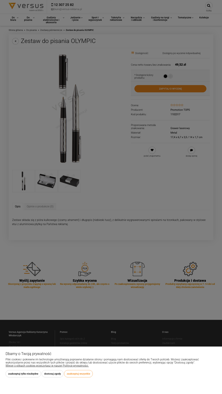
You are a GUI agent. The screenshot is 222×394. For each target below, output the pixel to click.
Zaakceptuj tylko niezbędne (23, 373)
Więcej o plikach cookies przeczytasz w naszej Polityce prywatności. (47, 365)
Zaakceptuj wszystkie (78, 373)
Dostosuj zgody (52, 373)
